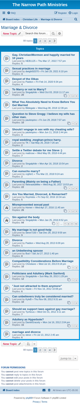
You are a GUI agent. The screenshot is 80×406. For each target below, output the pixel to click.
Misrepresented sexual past (30, 204)
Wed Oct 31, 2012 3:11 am (51, 312)
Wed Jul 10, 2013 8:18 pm (52, 264)
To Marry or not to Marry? (29, 89)
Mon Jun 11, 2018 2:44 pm (53, 132)
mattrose (30, 153)
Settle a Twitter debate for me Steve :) (37, 150)
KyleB (28, 299)
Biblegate (30, 108)
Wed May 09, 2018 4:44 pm (51, 153)
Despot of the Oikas (25, 79)
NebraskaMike (32, 184)
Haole (28, 289)
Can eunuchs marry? (26, 171)
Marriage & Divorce (19, 27)
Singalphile (31, 92)
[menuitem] (11, 13)
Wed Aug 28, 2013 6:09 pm (50, 243)
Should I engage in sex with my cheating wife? (43, 129)
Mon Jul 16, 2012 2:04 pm (56, 322)
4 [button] (50, 41)
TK (26, 142)
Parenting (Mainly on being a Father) (36, 181)
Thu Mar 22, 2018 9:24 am (50, 174)
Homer (28, 207)
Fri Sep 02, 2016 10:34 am (51, 197)
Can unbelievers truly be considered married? (42, 296)
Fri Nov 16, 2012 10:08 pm (48, 289)
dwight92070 (32, 71)
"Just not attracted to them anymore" (37, 286)
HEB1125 (30, 61)
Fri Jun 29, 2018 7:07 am (52, 120)
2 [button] (40, 41)
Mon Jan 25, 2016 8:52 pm (53, 220)
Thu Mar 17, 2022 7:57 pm (52, 61)
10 (76, 223)
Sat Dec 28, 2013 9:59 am (52, 232)
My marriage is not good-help (31, 229)
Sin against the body (26, 217)
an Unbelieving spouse (27, 250)
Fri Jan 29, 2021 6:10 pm (54, 71)
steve (28, 335)
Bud (27, 253)
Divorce (17, 160)
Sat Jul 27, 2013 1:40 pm (45, 253)
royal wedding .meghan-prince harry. (36, 139)
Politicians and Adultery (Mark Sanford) (38, 273)
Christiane (30, 264)
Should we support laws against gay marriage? (43, 309)
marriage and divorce (26, 332)
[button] (54, 40)
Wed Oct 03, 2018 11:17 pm (54, 92)
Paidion (29, 82)
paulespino (31, 120)
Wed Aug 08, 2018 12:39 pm (52, 108)
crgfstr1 (29, 174)
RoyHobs (30, 197)
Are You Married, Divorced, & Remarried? (39, 194)
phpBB (29, 398)
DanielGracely (32, 322)
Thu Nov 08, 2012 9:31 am (48, 299)
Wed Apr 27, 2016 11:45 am (49, 207)
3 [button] (45, 41)
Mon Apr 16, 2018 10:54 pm (53, 163)
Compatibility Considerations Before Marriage (42, 261)
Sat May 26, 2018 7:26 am (45, 142)
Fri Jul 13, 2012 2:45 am (46, 335)
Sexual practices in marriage (31, 68)
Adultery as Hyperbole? (28, 319)
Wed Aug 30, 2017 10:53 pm (58, 184)
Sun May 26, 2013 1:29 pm (53, 276)
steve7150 (30, 232)
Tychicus (30, 312)
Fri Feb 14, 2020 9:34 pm (49, 82)
